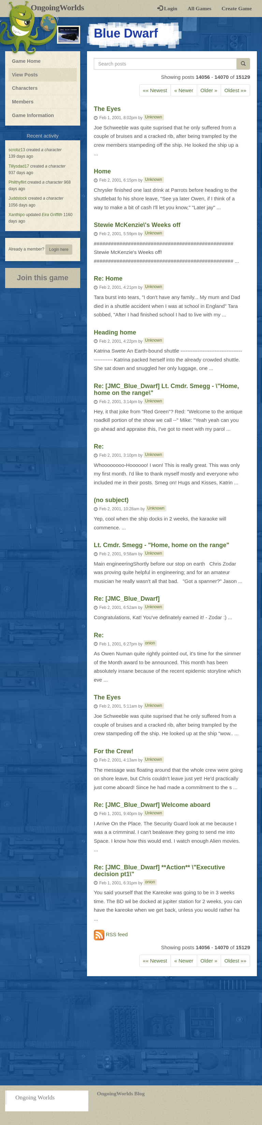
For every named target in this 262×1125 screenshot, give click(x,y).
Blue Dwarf (126, 33)
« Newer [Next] (183, 90)
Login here (59, 249)
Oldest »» (235, 90)
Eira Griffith (52, 214)
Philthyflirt (17, 182)
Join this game (42, 277)
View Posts (25, 74)
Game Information (33, 115)
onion (150, 643)
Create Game (237, 8)
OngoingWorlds (60, 7)
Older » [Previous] (209, 90)
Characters (25, 88)
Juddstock (18, 198)
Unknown (153, 117)
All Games (200, 8)
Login (167, 8)
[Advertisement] (131, 1031)
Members (22, 101)
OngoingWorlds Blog (121, 1093)
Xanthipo (17, 214)
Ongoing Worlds (35, 1097)
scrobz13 (17, 149)
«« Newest (155, 90)
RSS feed (111, 935)
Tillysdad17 (19, 166)
